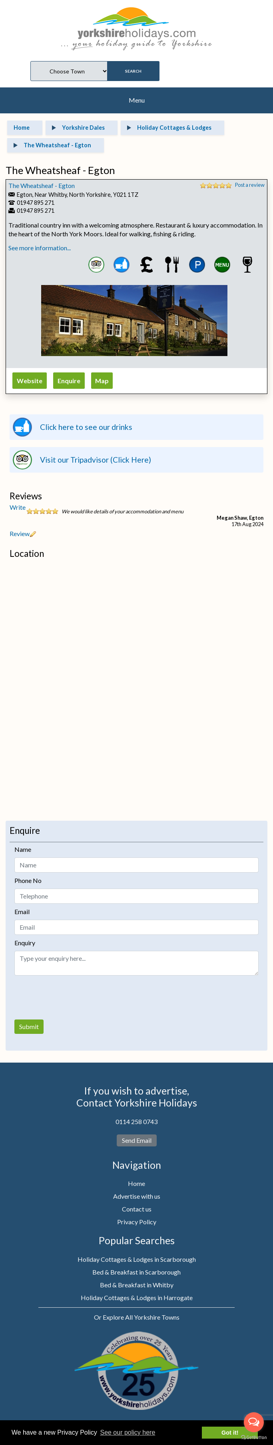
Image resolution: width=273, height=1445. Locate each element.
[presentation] (75, 997)
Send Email (136, 1140)
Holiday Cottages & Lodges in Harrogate (137, 1297)
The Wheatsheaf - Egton (41, 185)
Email (22, 911)
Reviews (26, 496)
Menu (137, 100)
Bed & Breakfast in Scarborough (136, 1272)
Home (136, 1183)
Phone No (28, 880)
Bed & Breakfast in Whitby (136, 1285)
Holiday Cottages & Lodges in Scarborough (137, 1259)
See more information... (39, 247)
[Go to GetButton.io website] (254, 1437)
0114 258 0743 (136, 1121)
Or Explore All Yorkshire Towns (136, 1317)
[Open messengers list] (254, 1422)
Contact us (136, 1209)
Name (22, 849)
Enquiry (24, 942)
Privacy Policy (136, 1221)
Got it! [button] (229, 1432)
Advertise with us (136, 1196)
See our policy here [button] (127, 1432)
